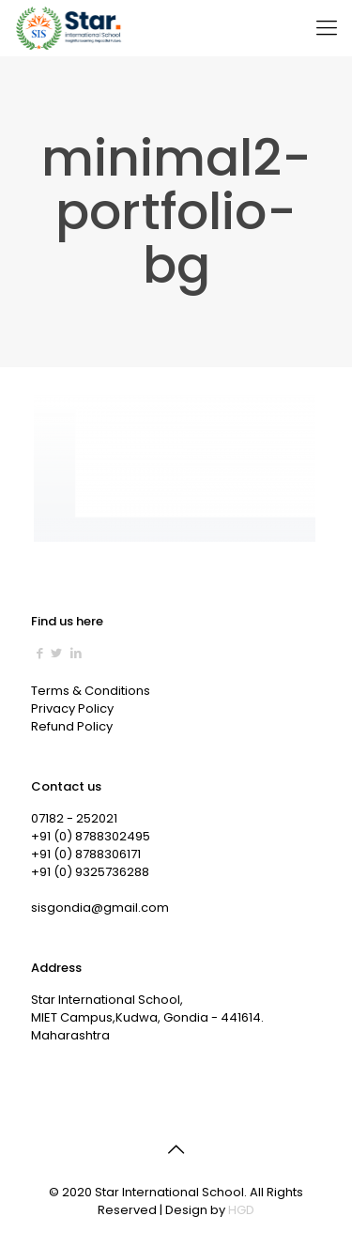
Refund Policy (72, 726)
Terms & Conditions (90, 691)
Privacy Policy (72, 708)
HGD (241, 1210)
